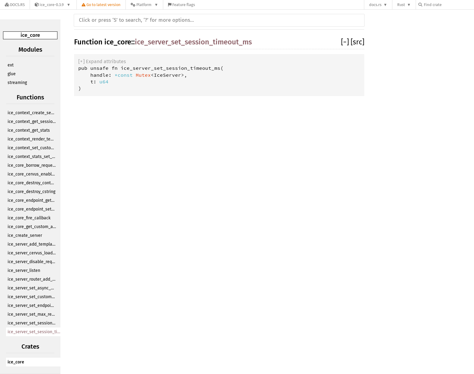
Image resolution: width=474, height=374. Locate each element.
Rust (401, 4)
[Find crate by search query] (448, 4)
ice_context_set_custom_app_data (32, 147)
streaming (17, 82)
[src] (357, 42)
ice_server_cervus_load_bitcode (32, 253)
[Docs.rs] (15, 4)
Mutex (143, 75)
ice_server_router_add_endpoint (32, 279)
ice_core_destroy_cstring (31, 191)
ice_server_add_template (32, 244)
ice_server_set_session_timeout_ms (35, 331)
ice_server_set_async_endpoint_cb (32, 288)
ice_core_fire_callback (29, 218)
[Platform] (144, 4)
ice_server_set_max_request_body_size (32, 314)
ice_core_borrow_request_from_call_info (32, 165)
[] (346, 42)
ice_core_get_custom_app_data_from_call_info (32, 226)
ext (11, 65)
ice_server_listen (24, 270)
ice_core (30, 35)
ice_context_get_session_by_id (32, 121)
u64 (104, 82)
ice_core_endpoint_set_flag (32, 209)
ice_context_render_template (32, 139)
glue (12, 73)
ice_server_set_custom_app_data (32, 296)
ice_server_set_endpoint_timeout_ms (32, 305)
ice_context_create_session (32, 112)
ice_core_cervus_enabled (32, 174)
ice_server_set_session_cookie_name (32, 323)
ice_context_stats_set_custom (32, 156)
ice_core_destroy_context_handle (32, 182)
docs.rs (375, 4)
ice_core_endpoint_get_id (32, 200)
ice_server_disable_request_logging (32, 261)
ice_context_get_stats (29, 130)
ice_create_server (25, 235)
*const (125, 75)
